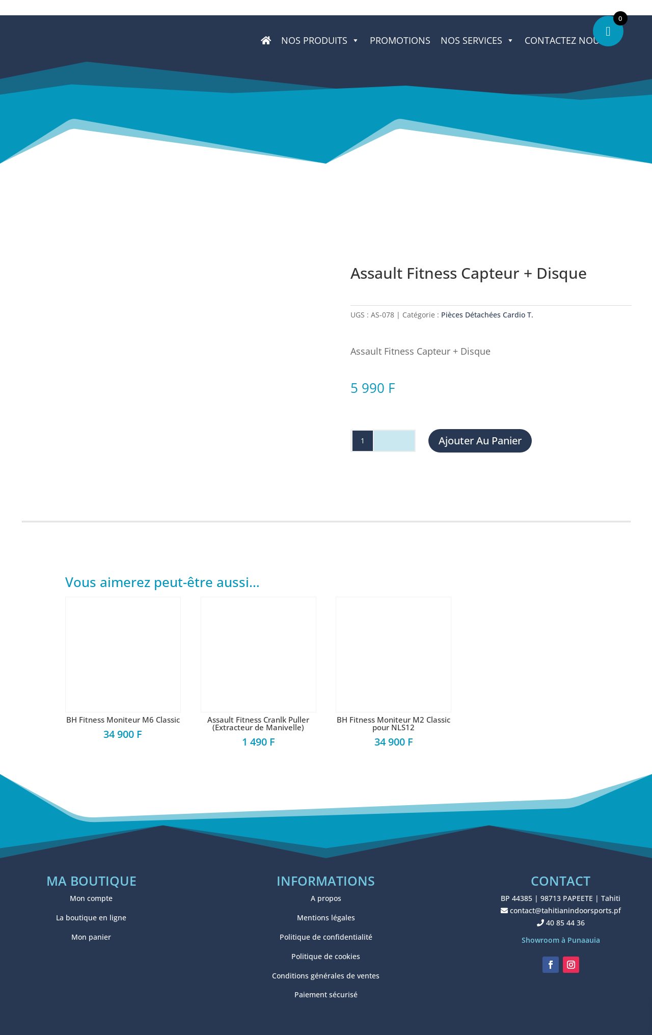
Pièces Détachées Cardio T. (487, 315)
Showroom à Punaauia (561, 940)
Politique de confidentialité (326, 937)
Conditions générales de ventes (325, 975)
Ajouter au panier (480, 440)
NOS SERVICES (477, 40)
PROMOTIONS (400, 40)
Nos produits (320, 40)
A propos (326, 898)
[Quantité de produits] (362, 441)
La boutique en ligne (91, 917)
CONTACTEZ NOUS (565, 40)
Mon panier (91, 937)
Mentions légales (326, 917)
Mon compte (91, 898)
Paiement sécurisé (326, 994)
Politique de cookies (325, 956)
